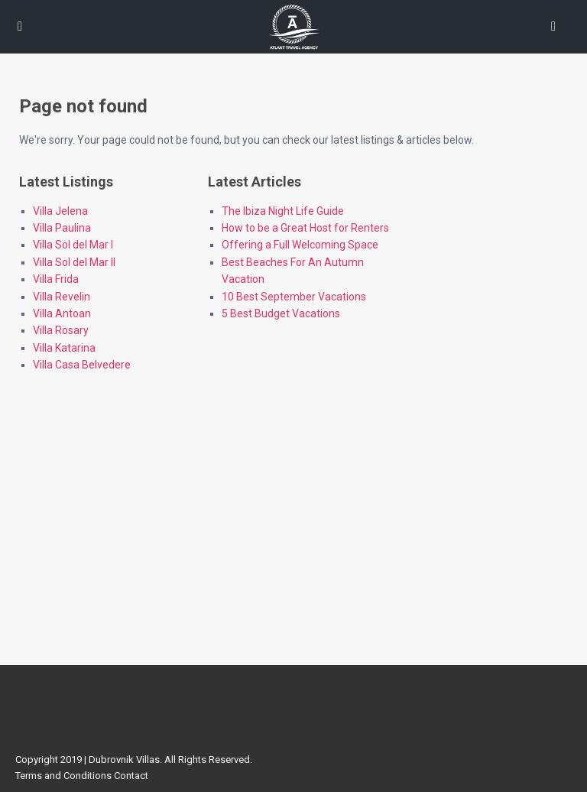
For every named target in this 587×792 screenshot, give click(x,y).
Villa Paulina (62, 228)
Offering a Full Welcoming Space (300, 245)
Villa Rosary (61, 330)
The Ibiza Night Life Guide (283, 211)
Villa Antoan (62, 313)
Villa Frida (56, 279)
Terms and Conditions (63, 775)
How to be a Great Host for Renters (305, 228)
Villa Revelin (61, 297)
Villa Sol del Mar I (73, 245)
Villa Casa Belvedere (82, 365)
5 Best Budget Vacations (281, 313)
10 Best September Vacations (294, 297)
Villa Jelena (60, 211)
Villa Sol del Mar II (74, 262)
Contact (131, 775)
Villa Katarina (64, 348)
